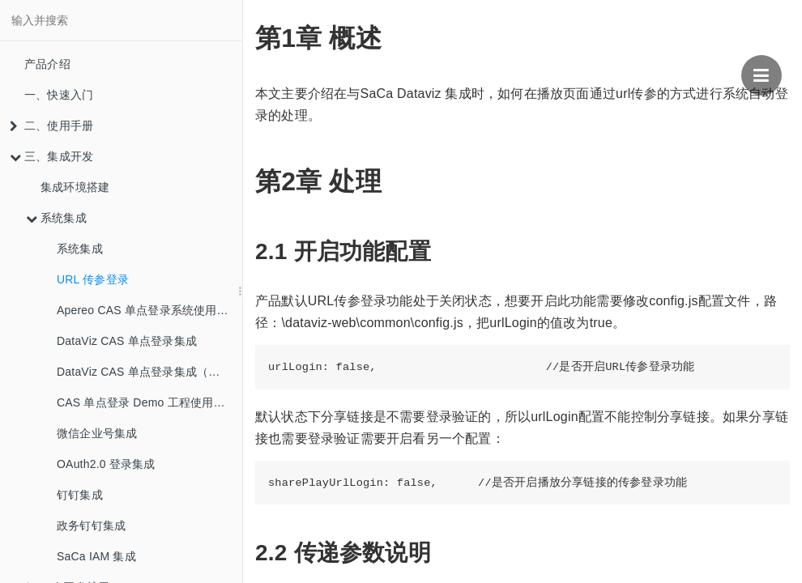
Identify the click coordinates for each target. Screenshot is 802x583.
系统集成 (56, 217)
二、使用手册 (51, 125)
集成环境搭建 (75, 187)
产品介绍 (47, 63)
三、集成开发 (51, 156)
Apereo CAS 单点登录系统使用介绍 (148, 310)
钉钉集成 (80, 494)
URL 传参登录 (93, 279)
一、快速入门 (58, 94)
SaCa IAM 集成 (96, 556)
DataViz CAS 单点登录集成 (127, 340)
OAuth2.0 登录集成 (106, 463)
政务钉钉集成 (91, 525)
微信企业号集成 (97, 433)
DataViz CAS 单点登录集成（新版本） (149, 371)
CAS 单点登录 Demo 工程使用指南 (147, 402)
